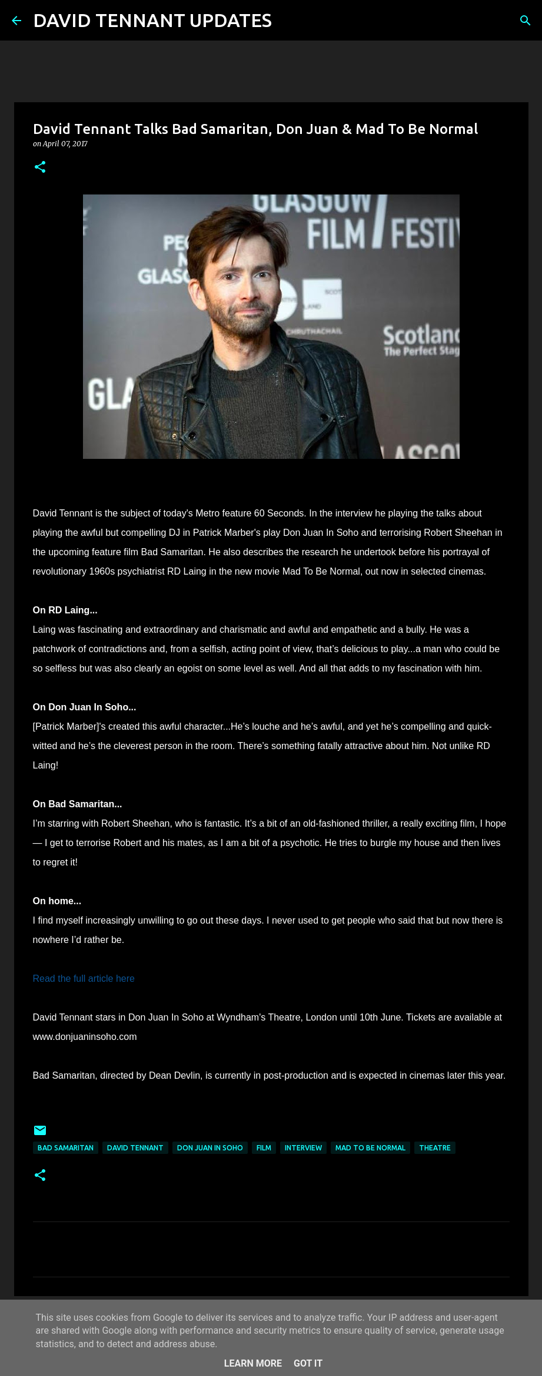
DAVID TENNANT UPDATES (152, 20)
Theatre (435, 1148)
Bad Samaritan (66, 1148)
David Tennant (135, 1148)
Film (264, 1148)
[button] (40, 168)
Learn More (253, 1363)
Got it (308, 1363)
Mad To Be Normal (370, 1148)
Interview (303, 1148)
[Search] (288, 20)
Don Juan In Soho (210, 1148)
